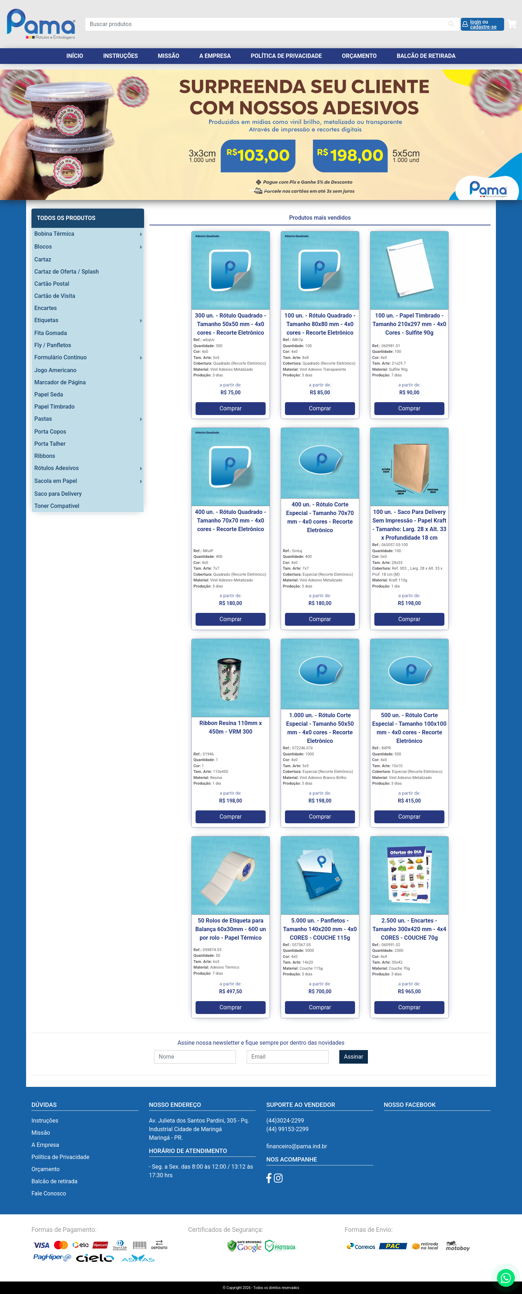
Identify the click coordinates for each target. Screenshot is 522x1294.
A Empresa (215, 56)
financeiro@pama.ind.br (296, 1146)
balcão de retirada (426, 56)
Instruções (120, 56)
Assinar (353, 1056)
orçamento (359, 56)
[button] (39, 132)
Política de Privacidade (286, 56)
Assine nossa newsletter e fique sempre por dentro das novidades (260, 1042)
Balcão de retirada (54, 1181)
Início (75, 56)
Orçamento (45, 1169)
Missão (168, 56)
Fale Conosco (48, 1193)
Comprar (231, 408)
